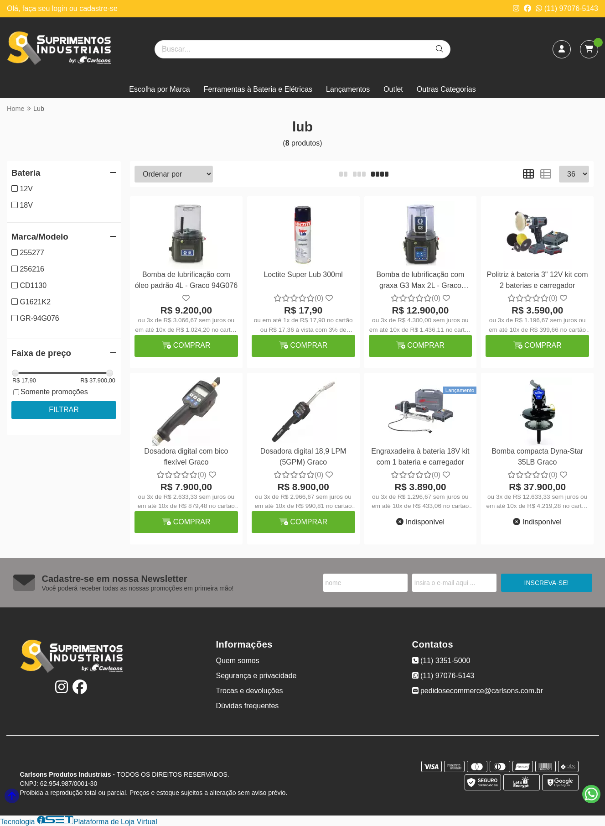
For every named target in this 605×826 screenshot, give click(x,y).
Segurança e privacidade (256, 676)
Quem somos (237, 660)
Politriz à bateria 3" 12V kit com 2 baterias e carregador (537, 280)
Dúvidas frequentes (247, 706)
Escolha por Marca (159, 89)
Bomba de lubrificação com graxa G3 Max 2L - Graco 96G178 (420, 281)
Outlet (393, 89)
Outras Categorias (446, 89)
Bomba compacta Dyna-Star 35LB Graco (537, 456)
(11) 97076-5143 (567, 8)
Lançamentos (348, 89)
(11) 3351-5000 (441, 660)
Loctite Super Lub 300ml (303, 274)
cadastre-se (98, 8)
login (60, 8)
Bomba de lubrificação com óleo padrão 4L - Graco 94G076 (186, 280)
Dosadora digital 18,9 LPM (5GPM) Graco (303, 456)
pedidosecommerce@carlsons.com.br (477, 691)
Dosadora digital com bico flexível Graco (186, 456)
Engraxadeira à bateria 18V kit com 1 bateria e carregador (420, 456)
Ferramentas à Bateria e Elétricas (258, 89)
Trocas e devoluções (249, 691)
